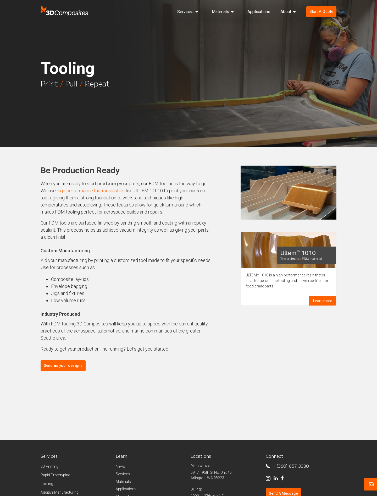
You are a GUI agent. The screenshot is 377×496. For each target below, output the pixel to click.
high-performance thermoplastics (91, 190)
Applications (126, 489)
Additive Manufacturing (60, 492)
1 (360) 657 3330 (287, 466)
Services (123, 474)
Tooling (47, 484)
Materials (123, 481)
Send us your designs (63, 365)
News (120, 466)
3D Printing (49, 466)
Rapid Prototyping (55, 475)
